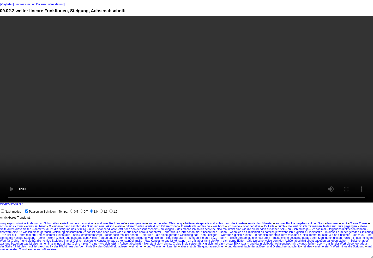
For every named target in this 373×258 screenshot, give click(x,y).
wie (64, 223)
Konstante (103, 240)
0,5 (74, 211)
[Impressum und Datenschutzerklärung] (40, 4)
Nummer (332, 223)
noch (127, 229)
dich (225, 240)
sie (197, 223)
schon (4, 226)
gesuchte (295, 238)
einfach (245, 246)
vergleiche (203, 226)
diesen (337, 238)
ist (78, 229)
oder (246, 226)
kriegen (169, 229)
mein (318, 246)
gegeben (301, 223)
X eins (333, 235)
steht (267, 238)
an (41, 223)
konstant (125, 240)
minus (58, 243)
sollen (219, 223)
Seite (340, 226)
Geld (106, 246)
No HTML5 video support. (186, 109)
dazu (214, 238)
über (320, 243)
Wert (224, 235)
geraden (140, 223)
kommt (50, 235)
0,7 (84, 211)
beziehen (17, 243)
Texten (327, 226)
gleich (300, 232)
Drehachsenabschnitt (286, 246)
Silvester (266, 223)
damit (37, 229)
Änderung (33, 223)
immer (68, 240)
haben (152, 232)
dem (86, 238)
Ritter (108, 235)
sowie (251, 223)
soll (282, 229)
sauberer (40, 226)
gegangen (350, 226)
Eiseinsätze (314, 232)
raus (67, 235)
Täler (144, 235)
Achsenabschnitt (146, 229)
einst (248, 235)
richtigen (211, 235)
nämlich (270, 232)
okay (3, 223)
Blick (237, 243)
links (50, 243)
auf (123, 223)
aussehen (273, 229)
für (229, 235)
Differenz (167, 226)
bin (300, 226)
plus (85, 243)
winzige (21, 223)
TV (265, 226)
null (14, 235)
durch (156, 226)
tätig (249, 240)
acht (344, 223)
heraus (143, 232)
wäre (114, 229)
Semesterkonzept (90, 235)
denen (134, 235)
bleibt (266, 243)
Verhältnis (85, 246)
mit (310, 226)
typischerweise (262, 240)
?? (43, 229)
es (262, 232)
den (133, 229)
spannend (103, 229)
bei (127, 235)
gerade (204, 223)
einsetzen (344, 235)
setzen (193, 243)
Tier (8, 235)
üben (57, 226)
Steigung (92, 226)
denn (42, 238)
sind (238, 229)
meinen (317, 226)
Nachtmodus (11, 211)
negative (255, 226)
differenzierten (135, 226)
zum (162, 238)
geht (74, 238)
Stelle (8, 246)
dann (227, 223)
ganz (12, 223)
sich (265, 235)
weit (295, 226)
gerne (232, 240)
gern (275, 240)
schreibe (210, 229)
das (258, 223)
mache (187, 229)
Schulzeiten (51, 223)
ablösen (261, 246)
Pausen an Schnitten (40, 211)
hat (196, 235)
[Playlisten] (7, 4)
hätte (188, 223)
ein (221, 243)
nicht (113, 232)
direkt (310, 240)
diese (363, 226)
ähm (22, 235)
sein (75, 235)
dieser (351, 243)
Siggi (321, 238)
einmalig (137, 240)
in (326, 232)
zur (334, 226)
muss (302, 229)
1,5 (113, 211)
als (158, 235)
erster (229, 243)
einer (90, 223)
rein (150, 235)
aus (128, 232)
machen (161, 246)
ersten (14, 249)
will (159, 232)
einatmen (137, 246)
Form (339, 232)
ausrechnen (216, 246)
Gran (321, 223)
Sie (201, 238)
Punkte (240, 223)
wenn (233, 232)
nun (91, 229)
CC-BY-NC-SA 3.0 (11, 204)
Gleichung (175, 223)
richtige (18, 238)
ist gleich (22, 246)
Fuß (43, 249)
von (84, 223)
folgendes (335, 229)
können (361, 229)
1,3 (104, 211)
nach (135, 232)
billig (83, 229)
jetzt (120, 229)
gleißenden (259, 229)
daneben (332, 240)
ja (307, 229)
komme (72, 223)
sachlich (76, 226)
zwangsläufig (305, 243)
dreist (231, 229)
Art (20, 232)
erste (277, 235)
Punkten (114, 223)
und (99, 223)
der (155, 223)
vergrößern (179, 238)
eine (15, 232)
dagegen (320, 240)
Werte (148, 226)
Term (284, 235)
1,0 (94, 211)
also (120, 226)
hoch (221, 226)
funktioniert (253, 232)
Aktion (110, 226)
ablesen (123, 246)
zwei (105, 223)
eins (355, 223)
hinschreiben (74, 232)
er (194, 223)
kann (223, 232)
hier (254, 238)
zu (150, 223)
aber (167, 232)
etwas (30, 226)
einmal (67, 243)
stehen (343, 240)
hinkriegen (348, 229)
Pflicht (63, 246)
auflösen (52, 249)
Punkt (346, 238)
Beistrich (355, 240)
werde (188, 226)
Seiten (27, 229)
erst (189, 246)
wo (102, 243)
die (233, 223)
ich (79, 223)
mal (212, 223)
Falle (271, 226)
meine (285, 238)
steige (236, 226)
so (277, 223)
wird (24, 249)
